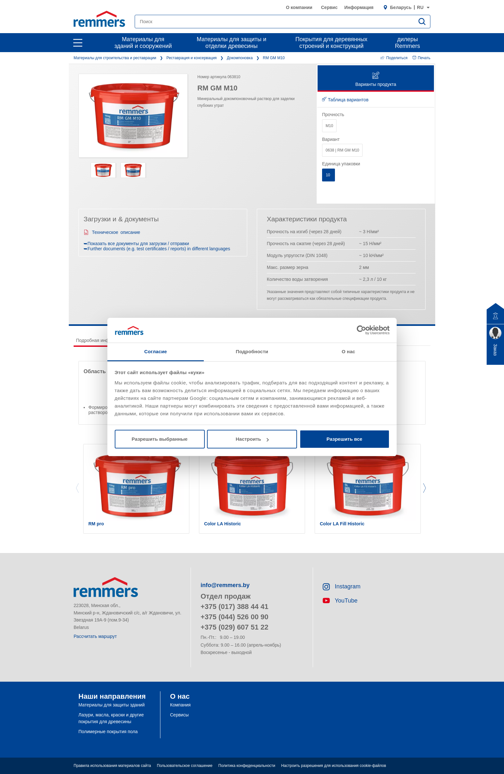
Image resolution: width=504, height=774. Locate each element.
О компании (299, 7)
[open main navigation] (77, 43)
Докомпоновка (240, 58)
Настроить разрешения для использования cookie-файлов (333, 765)
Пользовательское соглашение (184, 765)
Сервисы (179, 714)
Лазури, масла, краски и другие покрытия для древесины (111, 718)
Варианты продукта (376, 79)
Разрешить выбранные (160, 439)
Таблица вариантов (345, 99)
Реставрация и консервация (191, 58)
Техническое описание (112, 232)
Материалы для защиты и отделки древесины (231, 42)
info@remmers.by (225, 585)
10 (328, 175)
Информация (359, 7)
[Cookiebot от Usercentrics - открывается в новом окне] (361, 330)
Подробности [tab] (252, 351)
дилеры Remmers (407, 42)
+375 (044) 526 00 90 (234, 617)
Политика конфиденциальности (246, 765)
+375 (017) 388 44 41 (234, 607)
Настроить (252, 439)
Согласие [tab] (155, 351)
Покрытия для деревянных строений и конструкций (331, 42)
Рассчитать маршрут (95, 636)
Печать (421, 58)
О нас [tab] (348, 351)
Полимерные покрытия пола (108, 731)
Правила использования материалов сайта (112, 765)
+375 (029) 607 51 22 (234, 627)
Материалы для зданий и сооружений (143, 42)
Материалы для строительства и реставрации (115, 58)
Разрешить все (344, 439)
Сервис (329, 7)
